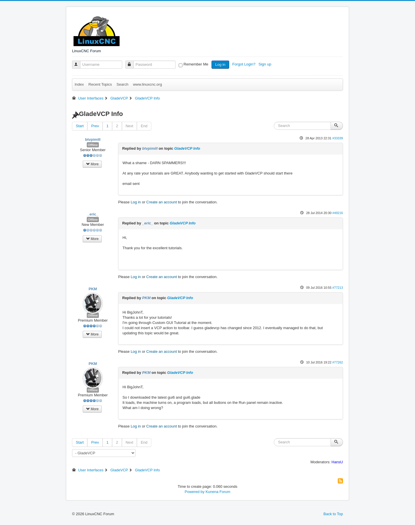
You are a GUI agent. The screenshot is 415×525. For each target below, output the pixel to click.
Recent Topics (100, 84)
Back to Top (333, 514)
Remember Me (196, 64)
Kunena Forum (217, 492)
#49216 (337, 213)
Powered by (195, 492)
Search (122, 84)
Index (79, 84)
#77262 (337, 362)
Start (80, 126)
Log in (220, 64)
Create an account (161, 202)
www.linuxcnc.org (147, 84)
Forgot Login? (244, 64)
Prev (95, 126)
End (144, 126)
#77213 (337, 287)
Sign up (265, 64)
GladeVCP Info (187, 148)
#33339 (337, 138)
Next (129, 126)
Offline (93, 145)
